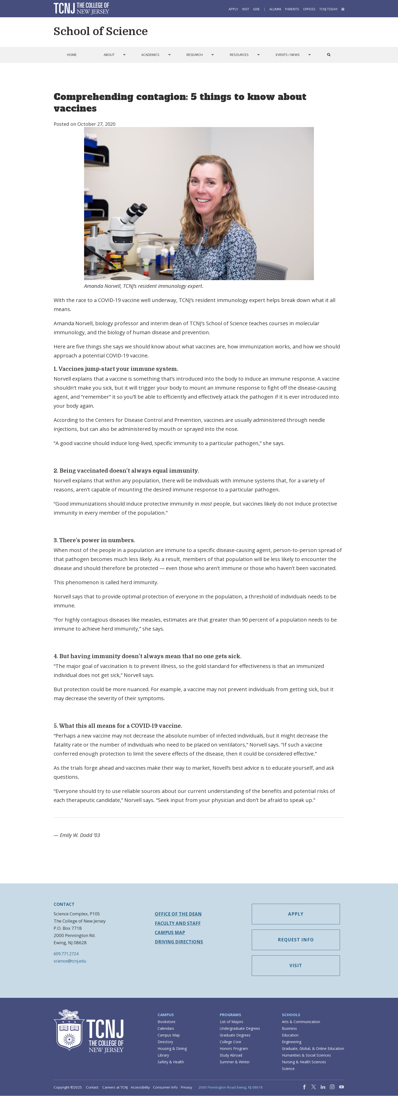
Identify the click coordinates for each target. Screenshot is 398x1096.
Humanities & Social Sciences (306, 1055)
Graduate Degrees (235, 1035)
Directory (165, 1042)
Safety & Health (171, 1062)
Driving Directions (179, 942)
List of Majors (231, 1021)
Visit (245, 9)
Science (288, 1068)
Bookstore (166, 1021)
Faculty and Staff (178, 923)
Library (163, 1055)
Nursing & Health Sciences (304, 1062)
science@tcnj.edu (70, 961)
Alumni (275, 9)
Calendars (166, 1028)
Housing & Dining (172, 1048)
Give (256, 9)
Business (289, 1028)
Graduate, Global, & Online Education (313, 1048)
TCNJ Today (328, 9)
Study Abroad (231, 1055)
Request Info (297, 940)
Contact (92, 1087)
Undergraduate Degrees (240, 1028)
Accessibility (140, 1087)
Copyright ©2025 (68, 1087)
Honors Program (234, 1048)
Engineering (291, 1042)
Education (290, 1035)
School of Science (101, 31)
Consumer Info (165, 1087)
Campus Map (170, 932)
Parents (292, 9)
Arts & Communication (301, 1021)
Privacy (186, 1087)
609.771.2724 (66, 954)
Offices (309, 9)
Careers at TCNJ (115, 1087)
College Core (230, 1042)
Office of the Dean (178, 914)
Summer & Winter (235, 1062)
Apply (233, 9)
